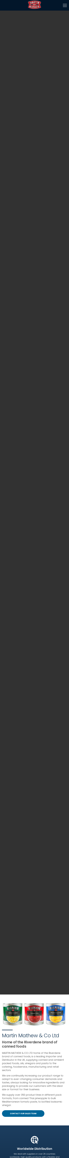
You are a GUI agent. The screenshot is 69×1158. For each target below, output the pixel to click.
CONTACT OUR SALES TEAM (23, 1113)
